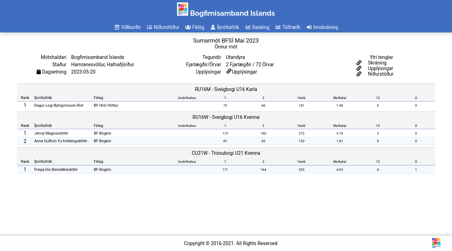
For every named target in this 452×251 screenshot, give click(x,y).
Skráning (376, 63)
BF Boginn (102, 133)
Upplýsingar (244, 72)
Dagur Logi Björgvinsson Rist (58, 105)
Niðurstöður (380, 74)
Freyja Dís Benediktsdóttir (56, 169)
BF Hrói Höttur (106, 105)
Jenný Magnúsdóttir (51, 133)
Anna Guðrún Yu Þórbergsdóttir (60, 141)
